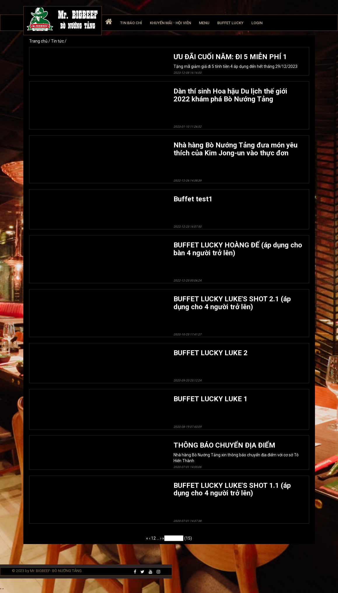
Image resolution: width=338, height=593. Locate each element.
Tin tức (58, 41)
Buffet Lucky (230, 23)
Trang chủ (38, 41)
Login (256, 23)
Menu (204, 23)
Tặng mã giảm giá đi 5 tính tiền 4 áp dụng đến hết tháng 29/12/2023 (239, 63)
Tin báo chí (131, 23)
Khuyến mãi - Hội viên (170, 23)
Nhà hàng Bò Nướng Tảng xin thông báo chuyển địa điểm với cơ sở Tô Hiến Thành (239, 455)
